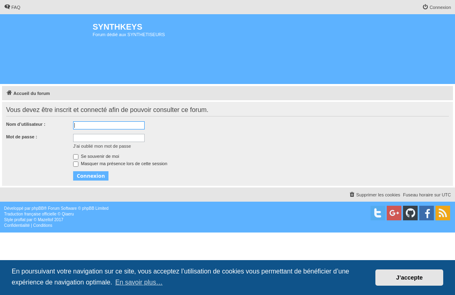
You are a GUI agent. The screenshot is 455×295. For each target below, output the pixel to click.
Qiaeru (68, 214)
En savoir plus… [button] (139, 282)
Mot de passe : (21, 136)
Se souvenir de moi (96, 156)
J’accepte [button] (409, 277)
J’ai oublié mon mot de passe (102, 146)
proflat (20, 219)
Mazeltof (45, 219)
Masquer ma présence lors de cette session (120, 163)
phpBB (38, 208)
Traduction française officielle (30, 214)
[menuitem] (12, 7)
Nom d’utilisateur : (26, 124)
